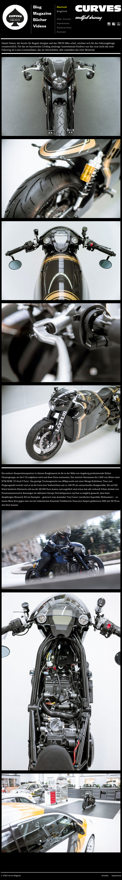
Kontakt (61, 31)
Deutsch (62, 6)
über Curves (64, 18)
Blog (37, 7)
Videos (39, 26)
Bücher (40, 19)
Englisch (62, 11)
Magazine (42, 13)
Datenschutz (64, 27)
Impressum (63, 23)
